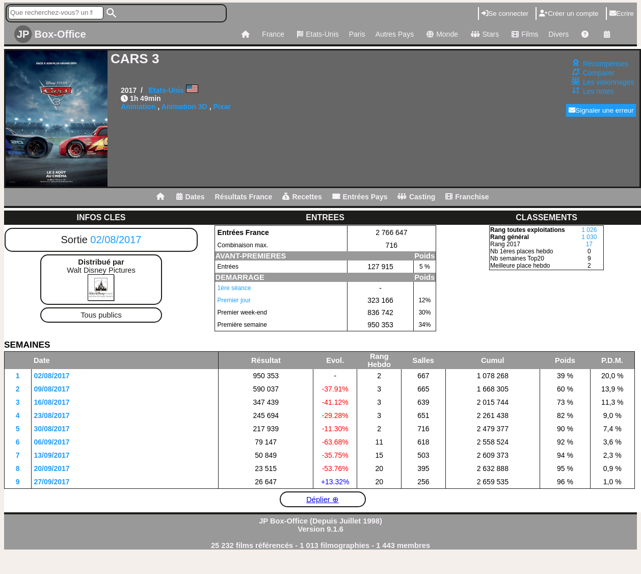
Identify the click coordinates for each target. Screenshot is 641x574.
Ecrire (621, 13)
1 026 (589, 229)
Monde (441, 34)
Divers (559, 34)
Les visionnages (608, 82)
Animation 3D (184, 106)
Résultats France (244, 197)
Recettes (302, 197)
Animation (138, 106)
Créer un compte (568, 13)
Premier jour (234, 300)
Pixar (222, 106)
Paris (357, 34)
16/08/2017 (52, 402)
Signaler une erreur (601, 110)
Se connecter (505, 13)
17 (589, 244)
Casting (416, 197)
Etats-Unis (317, 34)
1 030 (589, 237)
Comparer (599, 73)
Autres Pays (395, 34)
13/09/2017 (52, 455)
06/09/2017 (52, 442)
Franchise (467, 197)
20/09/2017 (52, 468)
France (273, 34)
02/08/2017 (115, 239)
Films (523, 34)
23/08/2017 (52, 415)
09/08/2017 (52, 389)
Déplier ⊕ (322, 499)
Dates (190, 197)
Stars (483, 34)
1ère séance (234, 288)
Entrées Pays (360, 197)
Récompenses (606, 64)
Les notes (598, 91)
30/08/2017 (52, 429)
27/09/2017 (52, 482)
